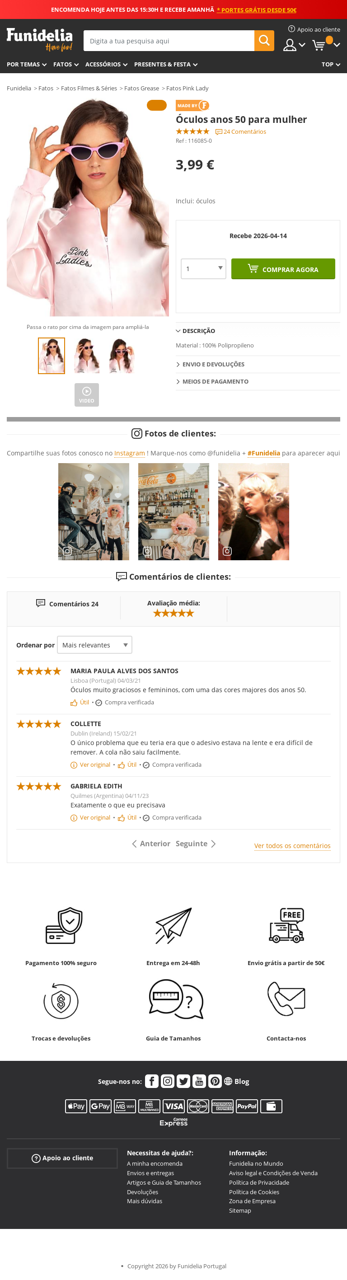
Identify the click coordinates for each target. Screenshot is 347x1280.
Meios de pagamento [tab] (216, 381)
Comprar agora (290, 269)
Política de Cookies (254, 1192)
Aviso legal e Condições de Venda (273, 1173)
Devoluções (142, 1192)
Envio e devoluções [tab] (213, 364)
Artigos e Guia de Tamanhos (164, 1182)
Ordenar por (35, 645)
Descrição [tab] (199, 331)
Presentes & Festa (162, 64)
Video (86, 400)
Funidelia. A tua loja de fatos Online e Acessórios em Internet (39, 40)
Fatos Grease (141, 88)
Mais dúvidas (144, 1201)
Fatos (62, 64)
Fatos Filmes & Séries (89, 88)
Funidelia (19, 88)
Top (327, 64)
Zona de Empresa (252, 1201)
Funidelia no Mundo (256, 1163)
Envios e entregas (150, 1173)
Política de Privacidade (259, 1182)
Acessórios (103, 64)
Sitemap (240, 1210)
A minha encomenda (155, 1163)
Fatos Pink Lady (187, 88)
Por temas (23, 64)
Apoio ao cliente (62, 1158)
